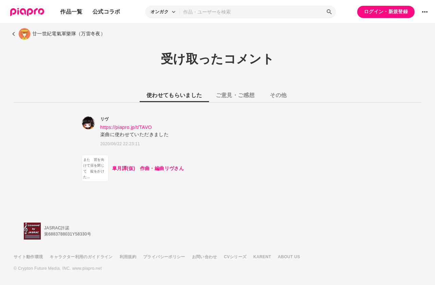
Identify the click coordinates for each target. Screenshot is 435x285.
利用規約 (128, 256)
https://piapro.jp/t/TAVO (126, 127)
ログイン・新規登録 (386, 11)
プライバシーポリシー (164, 256)
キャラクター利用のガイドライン (81, 256)
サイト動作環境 (28, 256)
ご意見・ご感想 (235, 95)
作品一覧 (71, 12)
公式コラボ (106, 12)
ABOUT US (289, 256)
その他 (278, 95)
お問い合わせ (204, 256)
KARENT (262, 256)
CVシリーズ (235, 256)
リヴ (104, 119)
